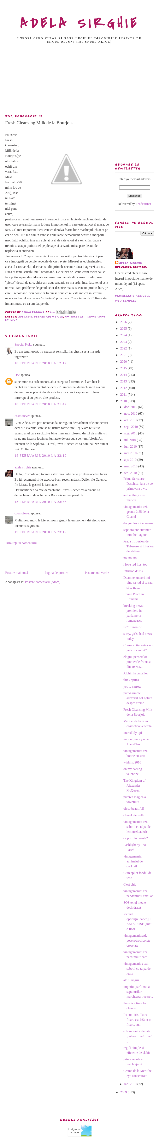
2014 (124, 374)
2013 (124, 381)
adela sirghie (22, 467)
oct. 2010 (130, 420)
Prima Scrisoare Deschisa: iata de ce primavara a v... (138, 483)
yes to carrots (132, 686)
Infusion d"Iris (133, 571)
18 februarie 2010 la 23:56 (40, 501)
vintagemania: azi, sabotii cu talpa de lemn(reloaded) (137, 826)
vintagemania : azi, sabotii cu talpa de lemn (137, 968)
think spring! (131, 680)
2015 (124, 368)
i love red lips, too (135, 564)
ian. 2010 (130, 1084)
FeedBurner (143, 204)
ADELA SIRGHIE (79, 23)
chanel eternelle (133, 815)
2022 (124, 348)
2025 (124, 328)
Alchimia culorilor (135, 673)
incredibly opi (132, 732)
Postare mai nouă (16, 572)
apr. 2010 (130, 459)
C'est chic (129, 884)
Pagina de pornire (56, 572)
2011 (124, 394)
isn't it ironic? (132, 627)
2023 (124, 341)
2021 (124, 355)
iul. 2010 (130, 440)
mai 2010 (130, 453)
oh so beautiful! (133, 808)
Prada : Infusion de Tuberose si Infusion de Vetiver (138, 546)
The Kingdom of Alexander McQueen (134, 785)
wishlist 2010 (132, 762)
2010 (124, 401)
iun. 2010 (130, 446)
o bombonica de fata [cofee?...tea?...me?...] (138, 1036)
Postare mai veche (97, 572)
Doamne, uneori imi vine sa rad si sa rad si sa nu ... (138, 582)
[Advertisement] (80, 80)
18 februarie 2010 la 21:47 (40, 404)
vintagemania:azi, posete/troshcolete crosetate (137, 940)
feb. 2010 (130, 473)
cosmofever (22, 416)
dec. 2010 (131, 407)
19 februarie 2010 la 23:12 (40, 532)
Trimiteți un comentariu (21, 543)
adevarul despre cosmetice (40, 316)
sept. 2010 (131, 426)
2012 (124, 388)
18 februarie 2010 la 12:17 (40, 363)
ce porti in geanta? (135, 838)
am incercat (75, 316)
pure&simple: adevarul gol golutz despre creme (137, 698)
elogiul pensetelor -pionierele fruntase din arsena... (137, 661)
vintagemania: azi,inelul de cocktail (133, 861)
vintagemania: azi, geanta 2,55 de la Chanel (136, 511)
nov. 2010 (131, 413)
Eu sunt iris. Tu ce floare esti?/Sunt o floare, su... (137, 1019)
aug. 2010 (131, 433)
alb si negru (131, 980)
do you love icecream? (138, 523)
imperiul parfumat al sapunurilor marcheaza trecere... (138, 991)
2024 (124, 335)
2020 (124, 361)
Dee (17, 375)
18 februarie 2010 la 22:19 (40, 455)
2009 (124, 1092)
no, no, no (130, 558)
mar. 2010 (131, 466)
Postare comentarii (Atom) (42, 582)
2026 (124, 322)
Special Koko (23, 344)
